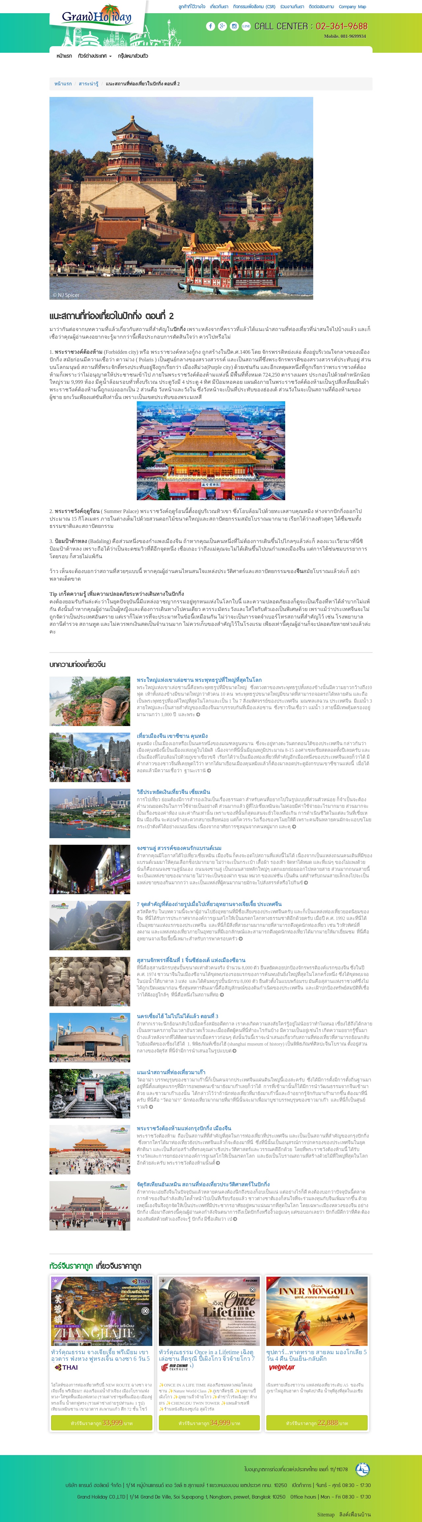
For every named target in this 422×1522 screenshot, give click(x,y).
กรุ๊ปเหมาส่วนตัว (133, 56)
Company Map (352, 6)
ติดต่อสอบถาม (321, 6)
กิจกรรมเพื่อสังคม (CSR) (254, 6)
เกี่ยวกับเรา (219, 6)
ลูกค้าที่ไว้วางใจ (192, 6)
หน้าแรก (64, 56)
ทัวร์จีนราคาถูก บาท (102, 1422)
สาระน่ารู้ (88, 83)
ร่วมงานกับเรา (292, 6)
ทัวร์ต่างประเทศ (95, 56)
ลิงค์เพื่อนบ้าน (355, 1514)
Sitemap (326, 1514)
